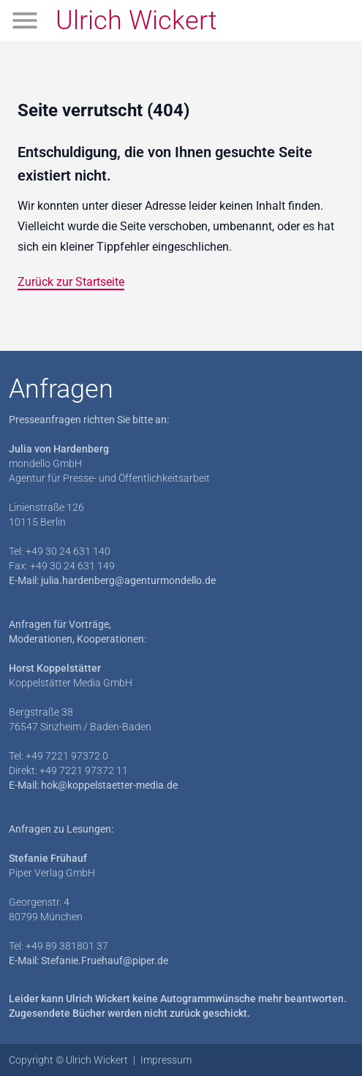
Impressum (166, 1060)
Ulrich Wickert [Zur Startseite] (136, 20)
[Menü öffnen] (25, 20)
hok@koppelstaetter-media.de (109, 785)
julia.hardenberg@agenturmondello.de (128, 580)
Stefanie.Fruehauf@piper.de (104, 960)
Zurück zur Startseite (71, 282)
